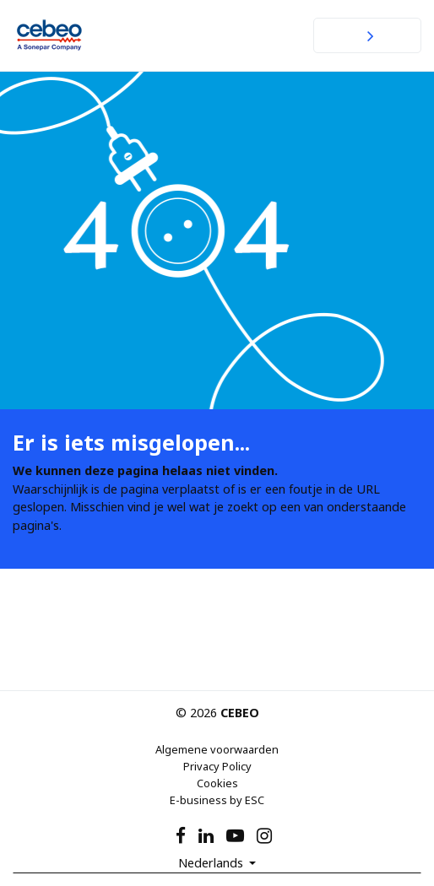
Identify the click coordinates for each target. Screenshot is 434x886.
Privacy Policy (217, 766)
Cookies (217, 783)
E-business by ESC (217, 800)
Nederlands (212, 863)
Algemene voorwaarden (217, 749)
